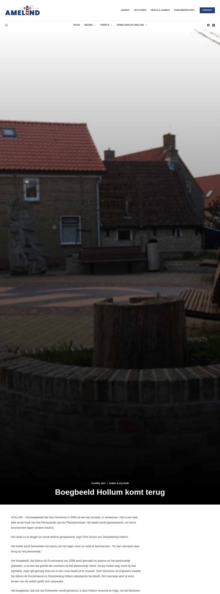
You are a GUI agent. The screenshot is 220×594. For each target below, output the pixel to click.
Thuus (76, 25)
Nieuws (90, 25)
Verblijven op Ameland (132, 25)
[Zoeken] (6, 25)
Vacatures (140, 10)
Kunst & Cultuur (119, 483)
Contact (207, 10)
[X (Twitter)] (213, 25)
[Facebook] (208, 25)
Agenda (125, 10)
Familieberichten (184, 10)
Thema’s (107, 25)
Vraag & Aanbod (160, 10)
